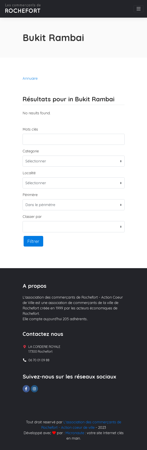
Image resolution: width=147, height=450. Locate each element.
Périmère (30, 194)
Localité (29, 173)
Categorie (31, 151)
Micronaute (74, 433)
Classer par (32, 216)
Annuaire (30, 78)
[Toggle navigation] (138, 8)
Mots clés (30, 129)
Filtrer (33, 241)
